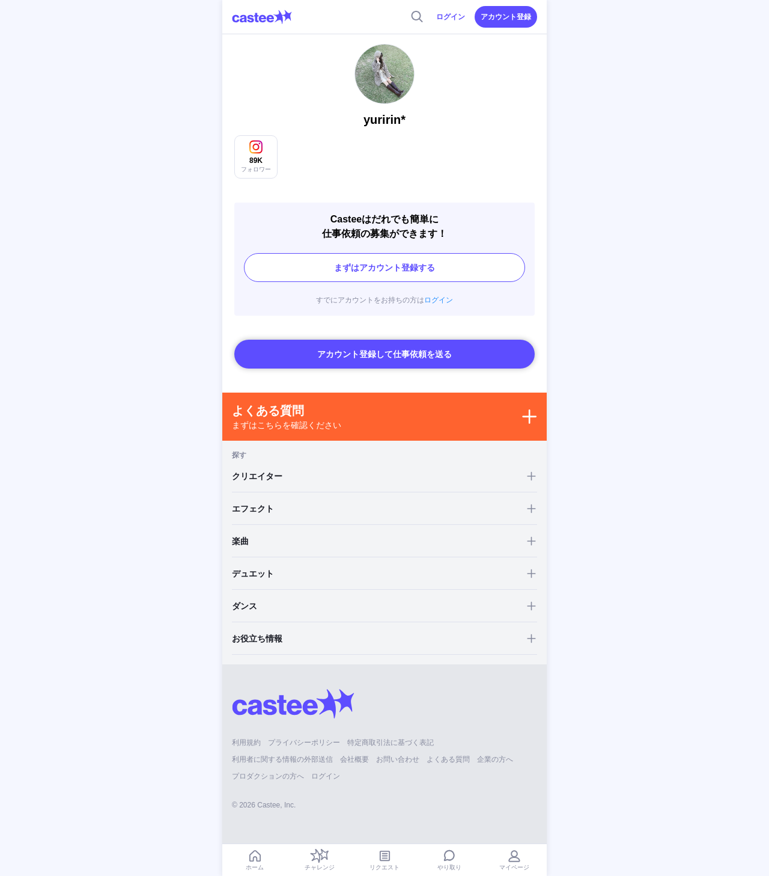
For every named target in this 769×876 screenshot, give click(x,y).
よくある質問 (448, 759)
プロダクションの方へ (268, 776)
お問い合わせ (397, 759)
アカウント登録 (506, 17)
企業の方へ (495, 759)
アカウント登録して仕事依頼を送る (384, 354)
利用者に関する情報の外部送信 (282, 759)
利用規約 (246, 742)
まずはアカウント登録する (384, 267)
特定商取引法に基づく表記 (390, 742)
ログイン (450, 17)
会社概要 (354, 759)
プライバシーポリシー (304, 742)
